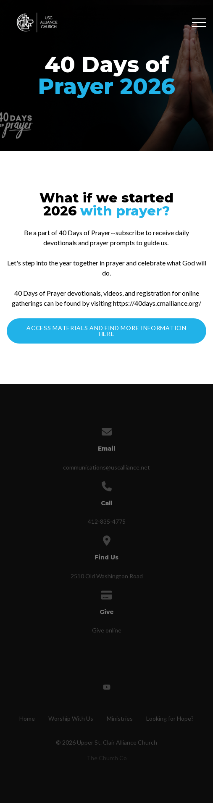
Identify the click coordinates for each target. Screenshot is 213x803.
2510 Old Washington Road (107, 576)
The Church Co (107, 757)
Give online (106, 630)
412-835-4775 (107, 521)
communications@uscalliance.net (106, 467)
